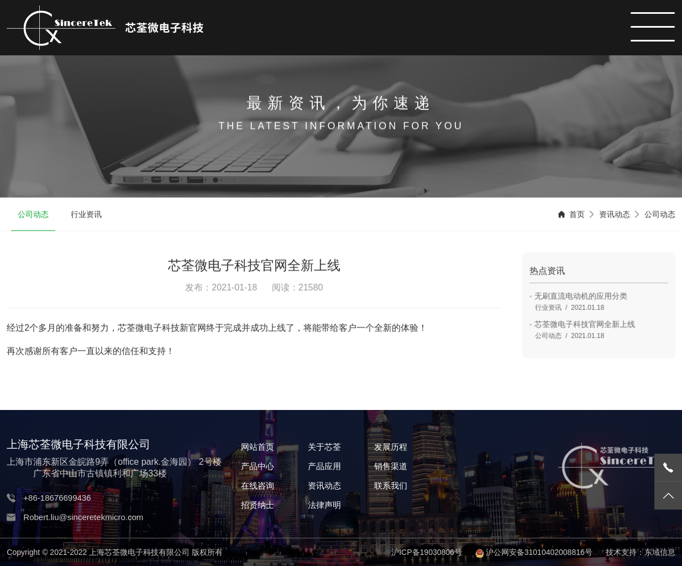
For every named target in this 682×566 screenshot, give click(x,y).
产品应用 (324, 466)
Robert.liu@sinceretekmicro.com (83, 517)
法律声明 (324, 505)
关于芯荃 (324, 446)
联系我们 (390, 485)
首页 (577, 215)
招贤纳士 (257, 505)
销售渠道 (390, 466)
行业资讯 (86, 215)
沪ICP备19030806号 (426, 552)
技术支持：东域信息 (640, 552)
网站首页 (257, 446)
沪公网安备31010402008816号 (539, 552)
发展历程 (390, 446)
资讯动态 (614, 215)
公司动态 (33, 215)
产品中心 (257, 466)
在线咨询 (257, 485)
